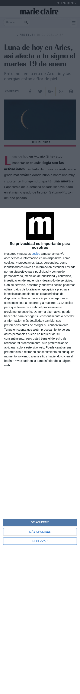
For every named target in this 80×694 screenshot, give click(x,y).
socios (36, 253)
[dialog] (40, 451)
